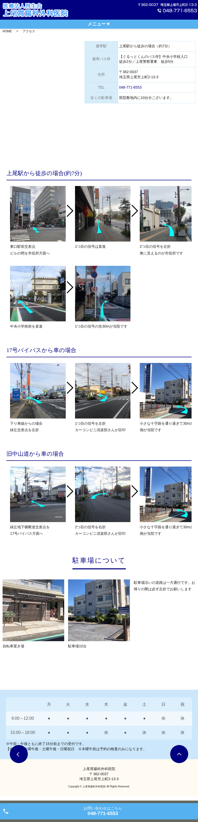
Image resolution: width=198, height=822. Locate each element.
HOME (7, 31)
